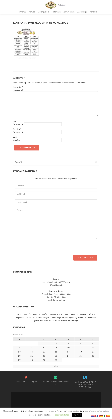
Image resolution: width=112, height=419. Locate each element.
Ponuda (32, 11)
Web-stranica (16, 138)
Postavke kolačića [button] (61, 415)
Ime (18, 122)
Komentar (18, 88)
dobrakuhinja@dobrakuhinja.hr (55, 382)
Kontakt (93, 11)
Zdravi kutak (68, 11)
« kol (56, 366)
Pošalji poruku (85, 258)
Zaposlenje (82, 11)
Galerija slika (43, 11)
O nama (22, 11)
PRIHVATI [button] (77, 415)
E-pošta (18, 130)
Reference (56, 11)
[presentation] (34, 246)
